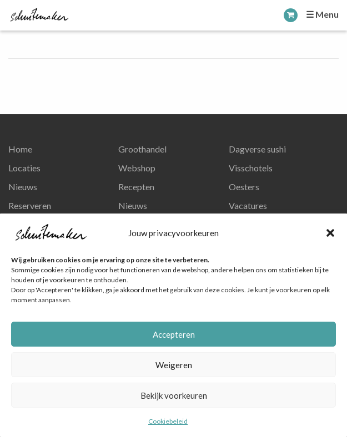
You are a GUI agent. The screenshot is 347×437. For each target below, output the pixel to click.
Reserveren (29, 205)
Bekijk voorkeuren (173, 395)
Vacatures (248, 205)
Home (20, 149)
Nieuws (22, 186)
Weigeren (173, 365)
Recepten (136, 186)
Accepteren (174, 334)
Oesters (244, 186)
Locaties (24, 167)
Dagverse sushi (257, 149)
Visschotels (251, 167)
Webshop (136, 167)
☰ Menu (322, 14)
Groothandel (142, 149)
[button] (330, 232)
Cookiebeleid (168, 421)
